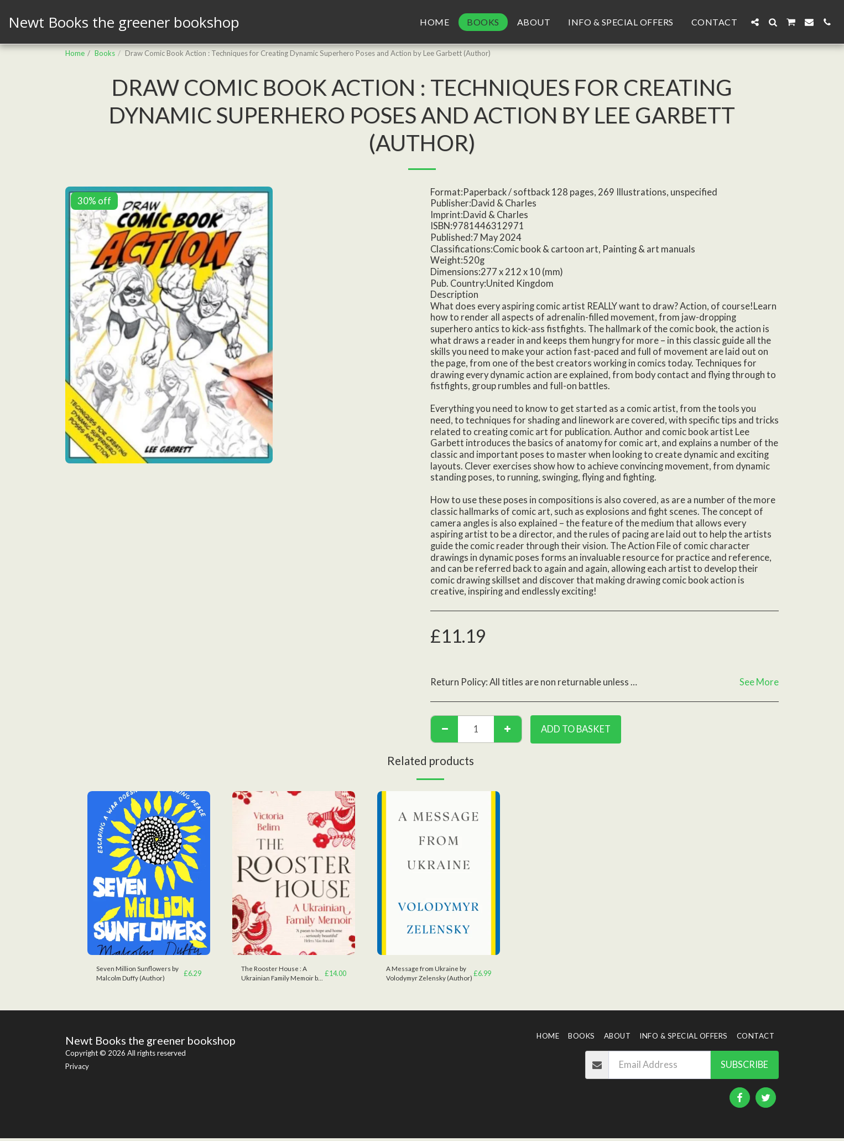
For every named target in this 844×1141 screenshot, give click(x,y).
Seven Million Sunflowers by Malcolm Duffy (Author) (139, 974)
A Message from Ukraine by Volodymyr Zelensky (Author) (425, 975)
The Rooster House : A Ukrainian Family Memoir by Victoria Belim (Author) (281, 975)
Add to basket (576, 729)
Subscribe (744, 1067)
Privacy (77, 1068)
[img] (148, 873)
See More (759, 682)
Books (105, 53)
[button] (755, 22)
